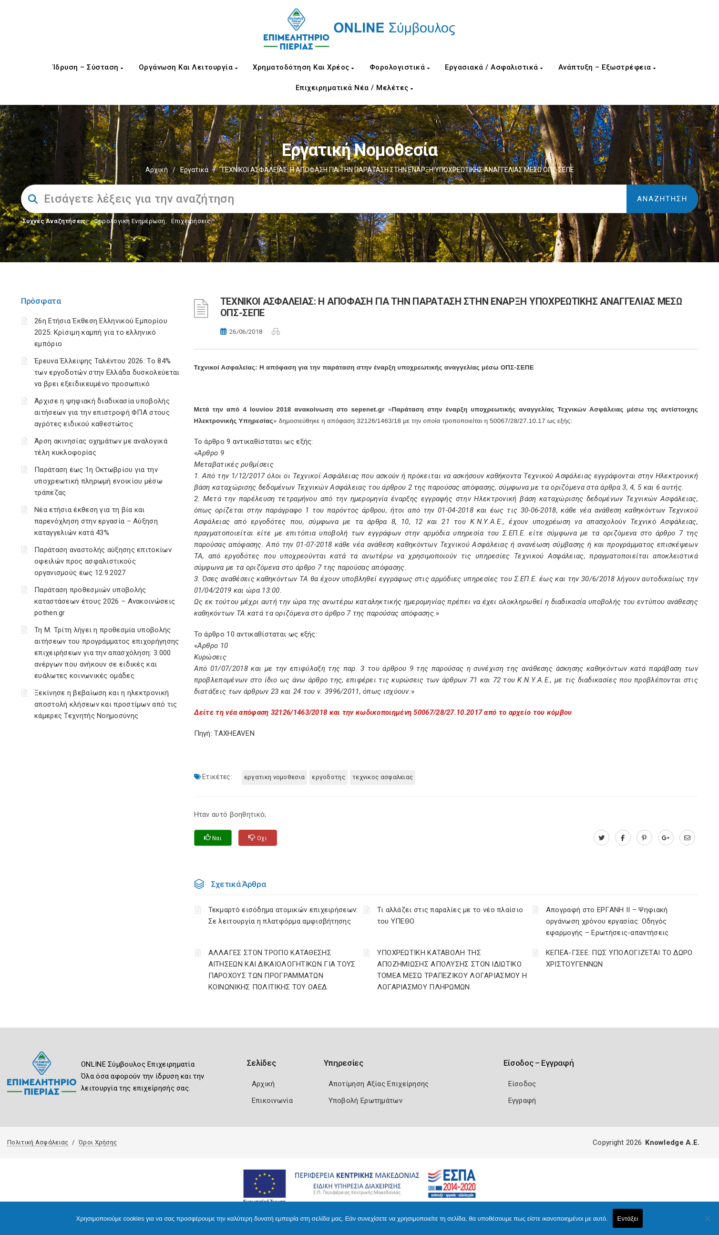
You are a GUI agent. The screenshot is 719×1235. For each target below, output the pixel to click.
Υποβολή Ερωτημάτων (365, 1100)
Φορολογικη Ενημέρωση (129, 221)
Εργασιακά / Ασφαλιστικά (494, 67)
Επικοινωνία (272, 1100)
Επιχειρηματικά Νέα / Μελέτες (354, 87)
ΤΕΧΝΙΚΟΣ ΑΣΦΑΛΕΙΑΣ (382, 777)
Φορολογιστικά (400, 67)
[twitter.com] (601, 838)
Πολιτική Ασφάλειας (37, 1142)
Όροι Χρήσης (98, 1142)
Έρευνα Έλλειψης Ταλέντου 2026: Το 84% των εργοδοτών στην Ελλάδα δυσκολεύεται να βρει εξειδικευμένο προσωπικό (106, 372)
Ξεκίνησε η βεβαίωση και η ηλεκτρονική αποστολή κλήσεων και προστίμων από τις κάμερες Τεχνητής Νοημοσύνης (105, 704)
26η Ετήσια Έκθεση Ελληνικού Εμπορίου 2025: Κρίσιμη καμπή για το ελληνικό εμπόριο (100, 332)
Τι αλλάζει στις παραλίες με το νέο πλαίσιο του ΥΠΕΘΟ (450, 916)
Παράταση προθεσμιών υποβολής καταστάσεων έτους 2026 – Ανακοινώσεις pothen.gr (104, 601)
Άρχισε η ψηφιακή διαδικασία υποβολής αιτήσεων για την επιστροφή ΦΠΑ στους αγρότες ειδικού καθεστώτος (102, 412)
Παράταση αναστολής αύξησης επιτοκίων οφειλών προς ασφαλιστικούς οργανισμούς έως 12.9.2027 (103, 561)
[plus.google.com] (666, 838)
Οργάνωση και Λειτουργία (188, 67)
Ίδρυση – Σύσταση (88, 67)
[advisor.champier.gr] (687, 838)
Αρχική (156, 170)
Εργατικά (194, 170)
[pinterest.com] (644, 838)
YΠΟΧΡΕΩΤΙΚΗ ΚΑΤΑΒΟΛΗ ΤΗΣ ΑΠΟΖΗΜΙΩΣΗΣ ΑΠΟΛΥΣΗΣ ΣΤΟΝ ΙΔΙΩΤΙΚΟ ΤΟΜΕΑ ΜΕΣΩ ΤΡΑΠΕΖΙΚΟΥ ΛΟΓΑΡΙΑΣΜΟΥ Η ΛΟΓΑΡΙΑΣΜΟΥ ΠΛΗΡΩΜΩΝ (452, 969)
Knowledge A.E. (672, 1142)
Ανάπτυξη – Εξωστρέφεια (607, 67)
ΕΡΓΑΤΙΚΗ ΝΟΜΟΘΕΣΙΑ (274, 777)
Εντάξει (627, 1218)
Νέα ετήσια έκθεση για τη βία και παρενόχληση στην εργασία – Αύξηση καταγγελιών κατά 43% (96, 521)
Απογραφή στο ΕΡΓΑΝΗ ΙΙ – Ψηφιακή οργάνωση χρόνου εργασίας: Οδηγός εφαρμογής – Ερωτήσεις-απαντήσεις (607, 921)
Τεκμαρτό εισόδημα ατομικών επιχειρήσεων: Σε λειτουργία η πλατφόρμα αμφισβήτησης (283, 916)
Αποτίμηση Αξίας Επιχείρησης (379, 1084)
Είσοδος (522, 1084)
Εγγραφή (522, 1100)
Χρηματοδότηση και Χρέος (303, 67)
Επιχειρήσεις (190, 221)
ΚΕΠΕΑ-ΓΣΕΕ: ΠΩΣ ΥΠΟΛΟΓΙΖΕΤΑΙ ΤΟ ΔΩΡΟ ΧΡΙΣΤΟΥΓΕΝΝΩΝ (619, 958)
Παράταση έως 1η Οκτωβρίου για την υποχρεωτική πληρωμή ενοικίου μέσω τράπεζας (98, 481)
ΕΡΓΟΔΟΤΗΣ (328, 777)
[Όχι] (707, 1223)
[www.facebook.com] (623, 838)
